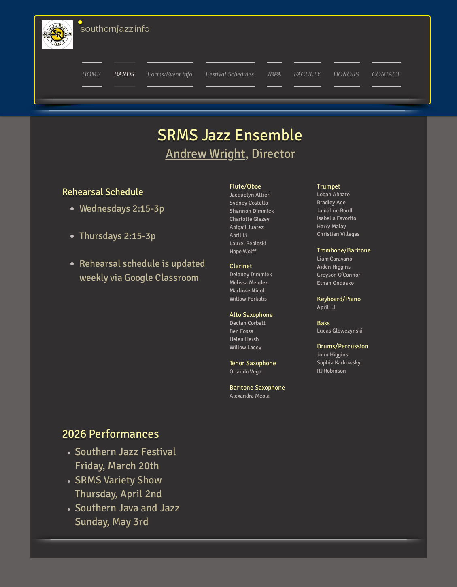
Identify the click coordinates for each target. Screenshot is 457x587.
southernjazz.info (115, 28)
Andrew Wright (205, 153)
